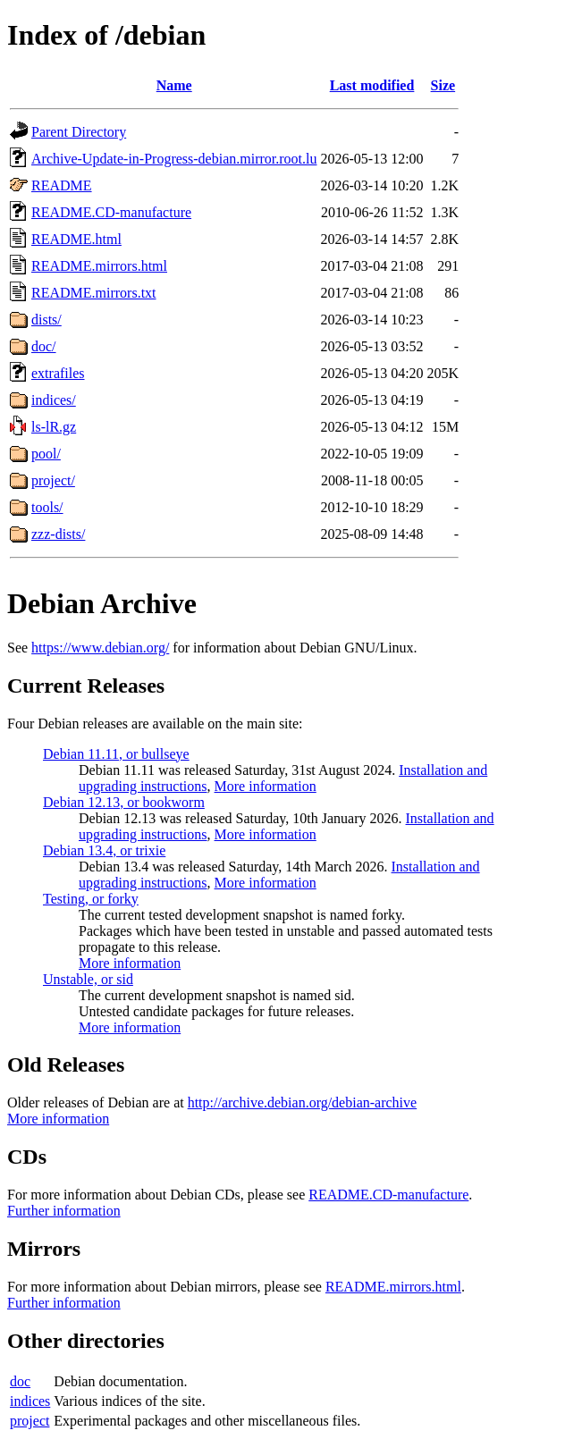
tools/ (47, 507)
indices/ (53, 400)
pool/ (46, 453)
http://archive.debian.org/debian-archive (303, 1102)
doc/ (43, 346)
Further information (64, 1210)
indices (30, 1401)
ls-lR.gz (53, 426)
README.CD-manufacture (111, 212)
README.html (76, 239)
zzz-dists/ (58, 534)
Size (443, 85)
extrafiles (58, 373)
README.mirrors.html (99, 265)
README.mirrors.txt (93, 292)
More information (265, 786)
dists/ (46, 319)
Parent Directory (78, 131)
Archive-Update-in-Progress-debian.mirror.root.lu (173, 158)
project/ (53, 480)
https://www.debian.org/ (100, 647)
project (29, 1420)
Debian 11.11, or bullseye (116, 754)
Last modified (372, 85)
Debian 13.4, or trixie (104, 850)
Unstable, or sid (88, 979)
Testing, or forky (91, 898)
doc (20, 1381)
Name (174, 85)
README (61, 185)
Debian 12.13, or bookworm (124, 802)
